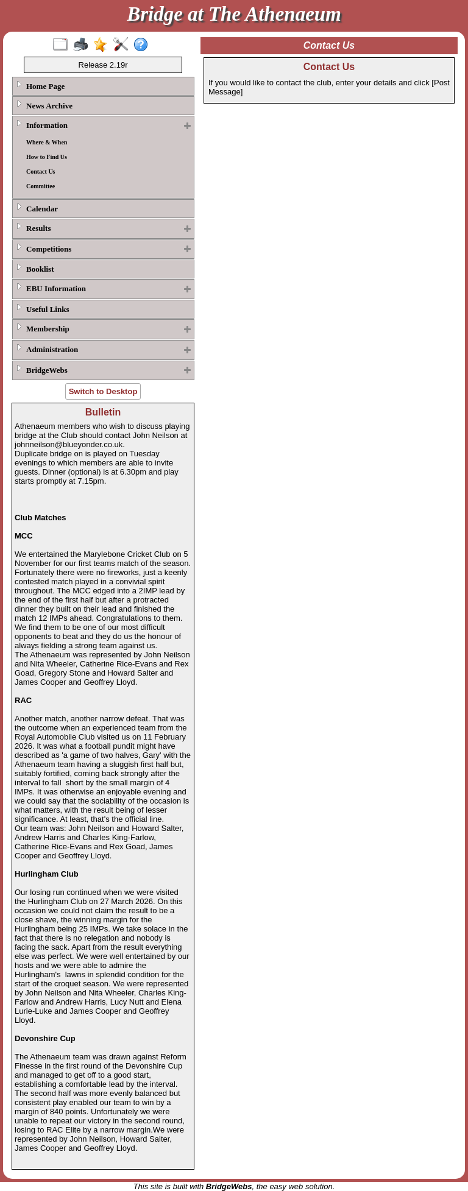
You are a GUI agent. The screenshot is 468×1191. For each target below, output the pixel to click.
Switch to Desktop (103, 391)
